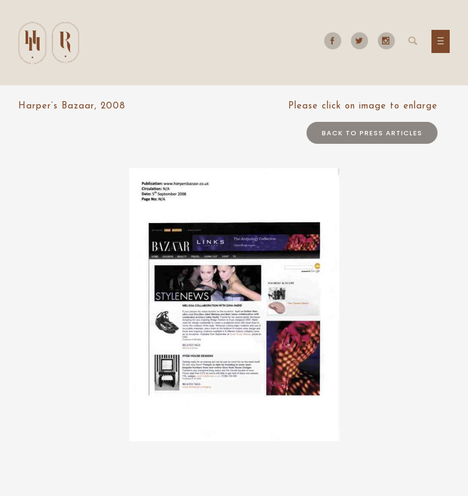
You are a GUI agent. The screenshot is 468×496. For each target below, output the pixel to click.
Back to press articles (372, 133)
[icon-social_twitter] (362, 40)
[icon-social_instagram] (386, 40)
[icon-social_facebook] (335, 40)
